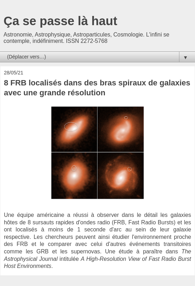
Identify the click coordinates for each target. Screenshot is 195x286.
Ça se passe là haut (60, 21)
